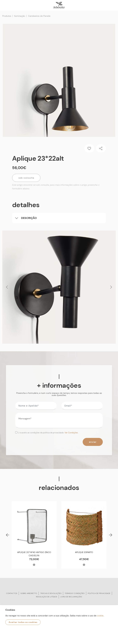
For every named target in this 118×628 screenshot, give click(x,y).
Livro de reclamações (71, 597)
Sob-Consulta (26, 177)
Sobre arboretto (28, 593)
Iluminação (19, 16)
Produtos (6, 16)
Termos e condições (75, 593)
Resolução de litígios (46, 597)
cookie (100, 615)
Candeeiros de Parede (39, 16)
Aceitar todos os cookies (23, 622)
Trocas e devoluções (50, 593)
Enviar (92, 442)
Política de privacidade (99, 593)
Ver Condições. (71, 432)
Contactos (11, 593)
